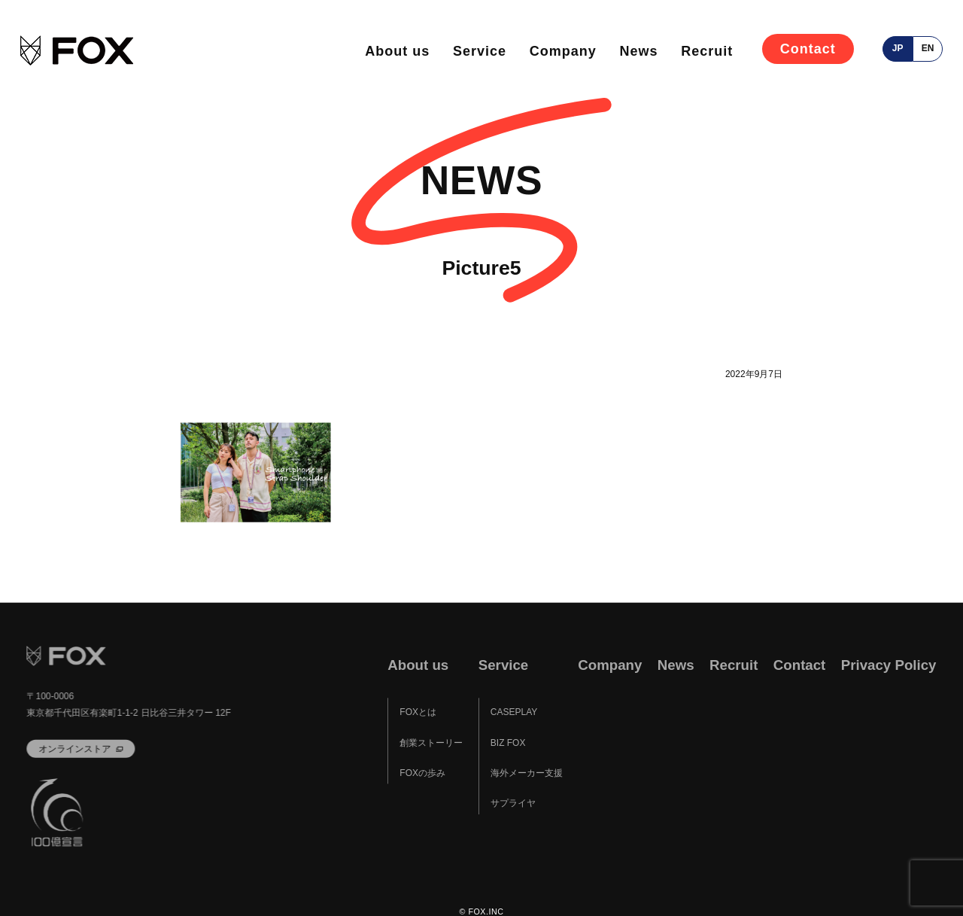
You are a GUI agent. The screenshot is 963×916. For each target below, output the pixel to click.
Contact (808, 48)
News (639, 51)
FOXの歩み (422, 773)
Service (479, 51)
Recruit (707, 51)
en (928, 48)
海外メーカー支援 (527, 773)
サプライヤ (513, 803)
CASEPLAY (514, 712)
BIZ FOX (508, 742)
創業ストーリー (431, 742)
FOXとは (417, 712)
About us (397, 51)
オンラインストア (75, 748)
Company (563, 51)
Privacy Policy (889, 665)
